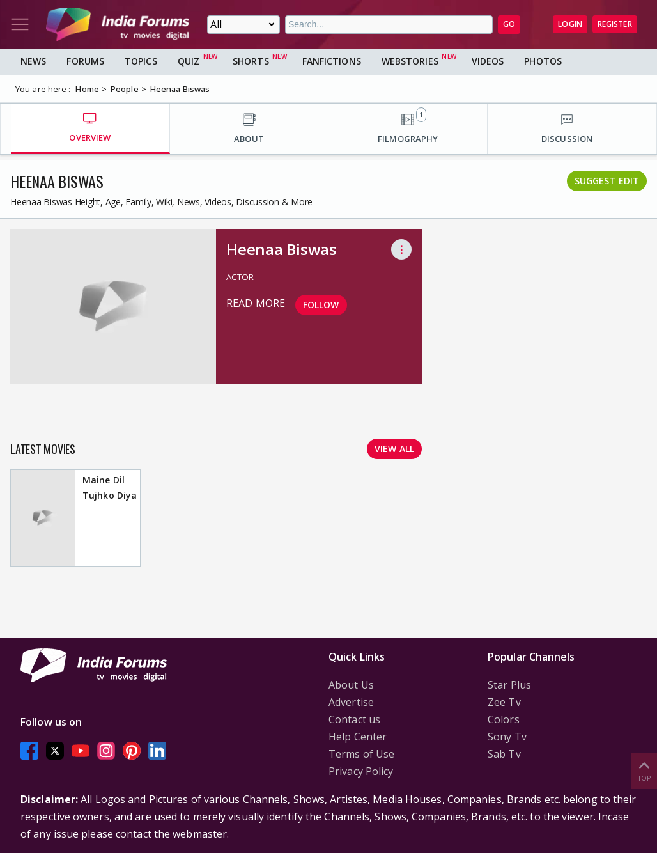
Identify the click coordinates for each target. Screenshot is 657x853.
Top (644, 770)
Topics (141, 61)
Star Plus (509, 685)
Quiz (188, 61)
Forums (85, 61)
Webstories (410, 61)
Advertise (351, 702)
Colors (504, 719)
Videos (488, 61)
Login (570, 24)
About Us (351, 685)
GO (509, 24)
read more (255, 303)
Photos (543, 61)
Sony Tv (507, 737)
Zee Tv (504, 702)
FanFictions (331, 61)
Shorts (251, 61)
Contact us (354, 719)
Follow (321, 305)
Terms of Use (361, 754)
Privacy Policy (360, 771)
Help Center (357, 737)
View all (394, 448)
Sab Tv (504, 754)
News (33, 61)
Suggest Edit (607, 181)
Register (615, 24)
